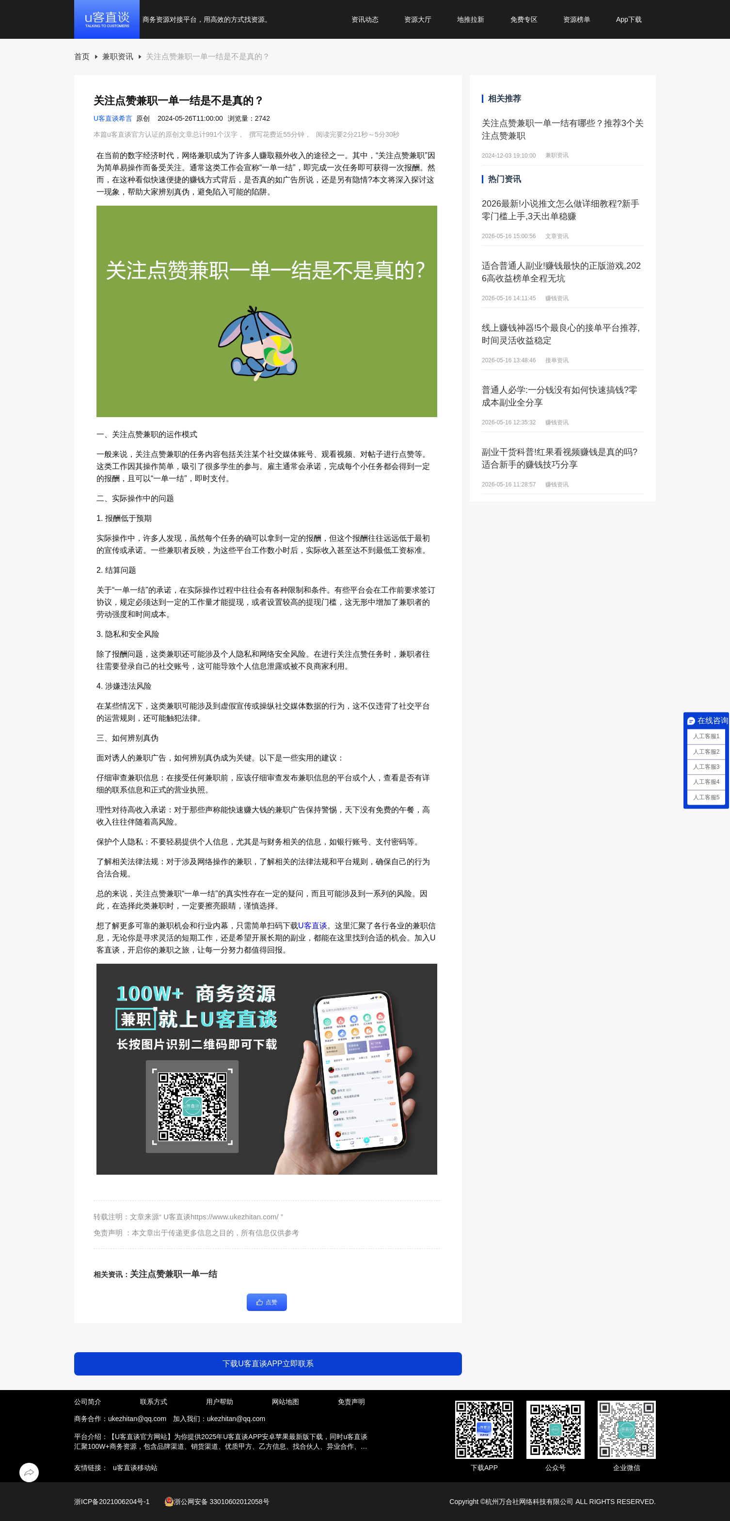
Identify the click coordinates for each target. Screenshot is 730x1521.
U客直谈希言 (113, 118)
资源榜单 (576, 19)
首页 (82, 57)
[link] (82, 57)
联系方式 (153, 1402)
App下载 (629, 19)
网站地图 (285, 1402)
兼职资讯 (117, 57)
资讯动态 (365, 19)
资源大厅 (417, 19)
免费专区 (524, 19)
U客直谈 (312, 926)
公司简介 (87, 1402)
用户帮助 (219, 1402)
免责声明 (351, 1402)
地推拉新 (470, 19)
